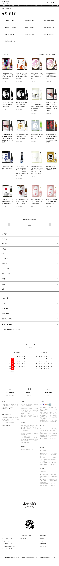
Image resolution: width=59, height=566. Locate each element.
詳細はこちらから (6, 414)
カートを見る (42, 549)
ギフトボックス (48, 6)
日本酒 (3, 6)
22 (35, 226)
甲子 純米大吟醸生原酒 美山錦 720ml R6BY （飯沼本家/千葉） (21, 106)
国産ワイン (5, 266)
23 (38, 226)
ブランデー (5, 246)
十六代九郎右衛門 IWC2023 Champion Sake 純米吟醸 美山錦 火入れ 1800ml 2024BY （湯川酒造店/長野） (51, 140)
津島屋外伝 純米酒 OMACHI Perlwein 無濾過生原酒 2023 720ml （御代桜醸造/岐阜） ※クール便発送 (7, 140)
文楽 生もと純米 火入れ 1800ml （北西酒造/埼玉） (7, 170)
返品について (5, 546)
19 (26, 226)
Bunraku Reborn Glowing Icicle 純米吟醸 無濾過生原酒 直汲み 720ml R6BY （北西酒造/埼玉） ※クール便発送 (37, 108)
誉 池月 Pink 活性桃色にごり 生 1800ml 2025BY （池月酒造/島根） (51, 203)
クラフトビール (33, 6)
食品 (40, 6)
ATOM (24, 543)
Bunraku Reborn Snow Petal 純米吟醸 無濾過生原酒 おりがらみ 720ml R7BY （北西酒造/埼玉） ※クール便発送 (37, 172)
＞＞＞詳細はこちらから (9, 377)
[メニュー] (56, 2)
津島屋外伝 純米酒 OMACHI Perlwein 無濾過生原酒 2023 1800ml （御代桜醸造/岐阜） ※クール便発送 (51, 108)
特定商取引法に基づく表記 (8, 551)
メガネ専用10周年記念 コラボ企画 (12, 334)
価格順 (48, 56)
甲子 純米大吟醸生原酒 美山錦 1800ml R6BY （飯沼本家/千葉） (7, 106)
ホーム (3, 10)
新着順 (53, 56)
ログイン (41, 546)
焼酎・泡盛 (11, 6)
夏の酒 (4, 307)
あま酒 (4, 287)
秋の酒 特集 (5, 312)
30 (46, 226)
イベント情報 (55, 6)
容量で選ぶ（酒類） (8, 323)
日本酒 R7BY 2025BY (8, 329)
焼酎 (3, 255)
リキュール (26, 6)
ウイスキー (5, 240)
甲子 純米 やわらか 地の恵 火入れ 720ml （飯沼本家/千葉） (37, 138)
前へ (9, 226)
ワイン (18, 6)
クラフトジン (6, 271)
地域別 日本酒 (9, 10)
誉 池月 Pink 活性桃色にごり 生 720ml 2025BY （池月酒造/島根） (37, 203)
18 (23, 226)
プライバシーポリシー (7, 554)
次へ (50, 226)
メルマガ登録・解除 (25, 541)
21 (32, 226)
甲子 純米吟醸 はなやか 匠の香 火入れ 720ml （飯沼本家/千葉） (22, 138)
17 (20, 226)
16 (17, 226)
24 (41, 226)
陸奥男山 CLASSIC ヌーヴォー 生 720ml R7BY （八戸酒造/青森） (51, 170)
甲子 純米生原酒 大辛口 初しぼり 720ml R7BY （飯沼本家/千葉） (22, 203)
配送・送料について (6, 543)
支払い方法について (6, 549)
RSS (21, 543)
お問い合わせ (42, 551)
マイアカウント (42, 541)
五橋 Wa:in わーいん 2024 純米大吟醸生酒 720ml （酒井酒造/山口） (7, 203)
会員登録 (41, 543)
